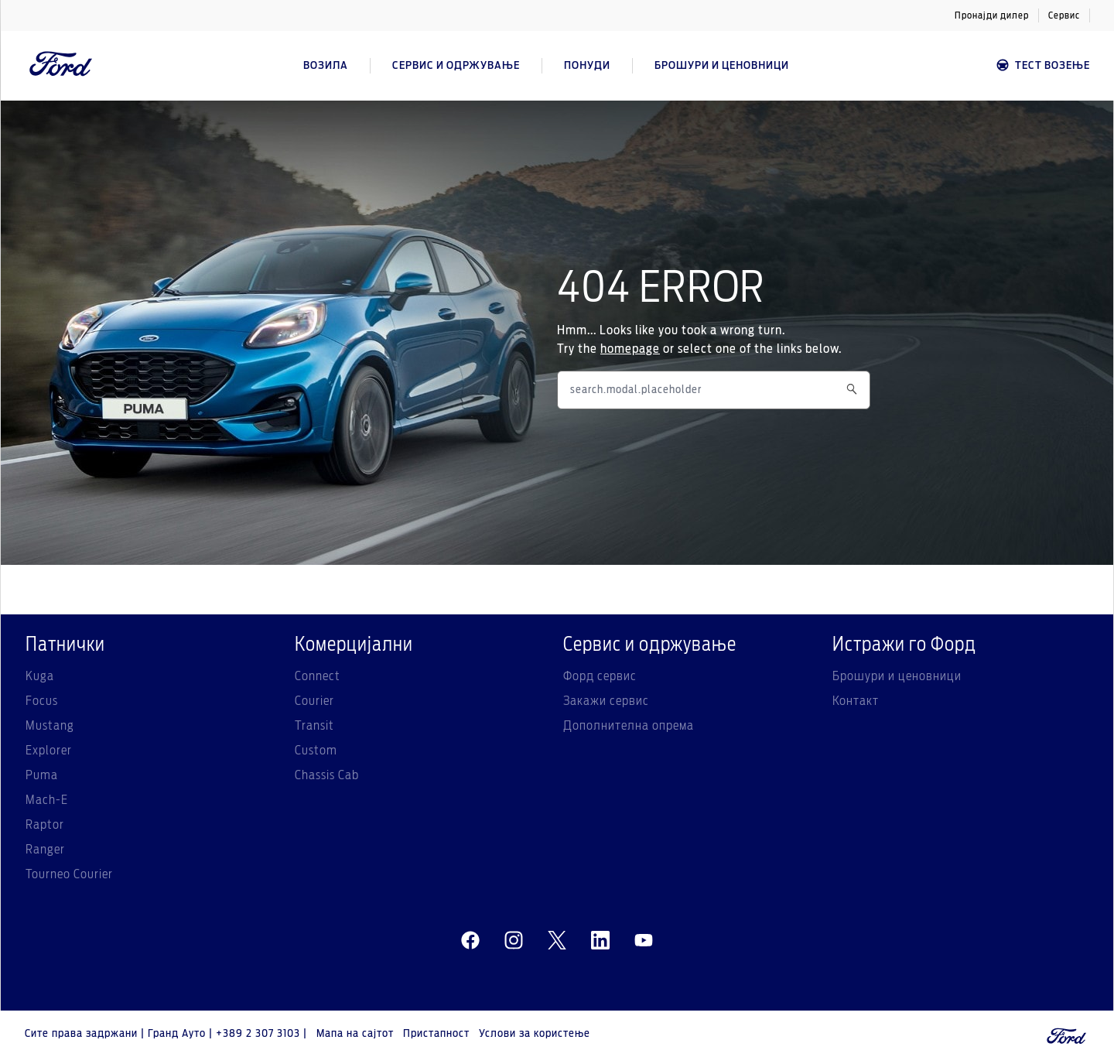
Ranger (45, 849)
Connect (317, 676)
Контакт (855, 701)
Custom (316, 750)
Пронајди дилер (992, 15)
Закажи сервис (606, 701)
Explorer (49, 750)
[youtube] (643, 941)
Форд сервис (600, 676)
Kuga (40, 676)
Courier (314, 701)
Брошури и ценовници (897, 676)
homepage (630, 349)
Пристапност (436, 1033)
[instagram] (513, 941)
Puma (42, 775)
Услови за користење (534, 1033)
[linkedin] (600, 941)
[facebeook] (470, 941)
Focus (42, 701)
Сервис (1064, 15)
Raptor (45, 825)
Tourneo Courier (69, 874)
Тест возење (1042, 65)
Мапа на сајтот (355, 1033)
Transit (314, 726)
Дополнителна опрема (628, 726)
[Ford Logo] (61, 66)
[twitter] (557, 941)
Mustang (50, 726)
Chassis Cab (327, 775)
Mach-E (47, 800)
